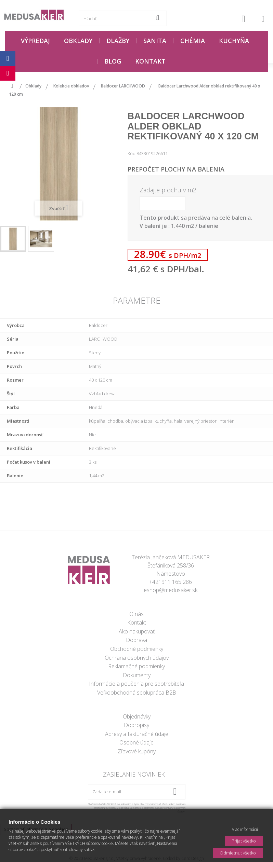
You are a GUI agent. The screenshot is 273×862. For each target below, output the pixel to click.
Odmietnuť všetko (238, 853)
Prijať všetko (244, 841)
